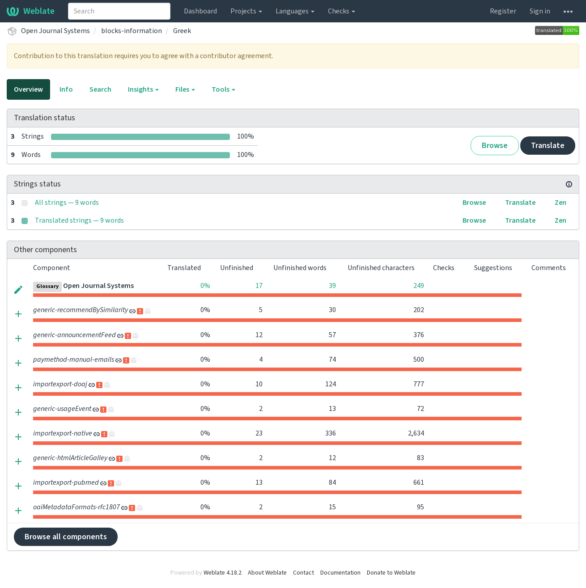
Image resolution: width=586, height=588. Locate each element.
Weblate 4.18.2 (223, 572)
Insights (143, 89)
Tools (223, 89)
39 (332, 286)
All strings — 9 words (67, 202)
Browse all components (66, 536)
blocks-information (131, 31)
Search (100, 89)
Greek (182, 31)
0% (205, 286)
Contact (303, 572)
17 (259, 286)
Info (66, 89)
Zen (560, 202)
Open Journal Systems (55, 31)
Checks (341, 11)
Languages (295, 11)
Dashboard (200, 11)
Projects (246, 11)
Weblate (31, 11)
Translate (548, 145)
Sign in (540, 11)
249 (418, 286)
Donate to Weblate (391, 572)
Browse (495, 145)
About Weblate (267, 572)
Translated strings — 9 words (79, 220)
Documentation (340, 572)
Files (185, 89)
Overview (28, 89)
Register (503, 11)
